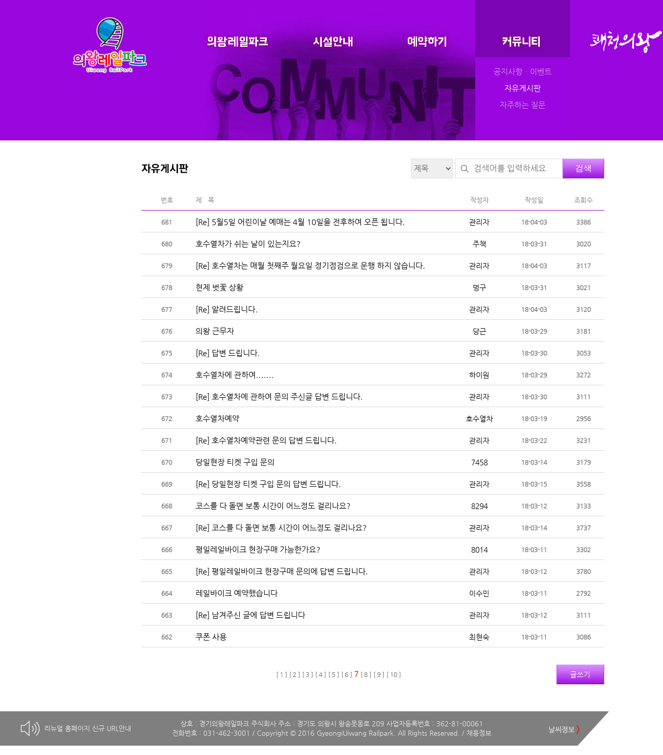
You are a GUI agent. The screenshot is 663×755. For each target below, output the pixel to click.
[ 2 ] (294, 674)
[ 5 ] (333, 674)
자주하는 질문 (522, 105)
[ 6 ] (346, 674)
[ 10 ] (393, 674)
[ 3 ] (307, 674)
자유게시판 (522, 88)
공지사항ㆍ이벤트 (522, 72)
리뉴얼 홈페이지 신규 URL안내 (87, 728)
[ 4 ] (320, 674)
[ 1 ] (281, 674)
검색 (583, 168)
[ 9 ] (378, 674)
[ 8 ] (365, 674)
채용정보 (478, 733)
